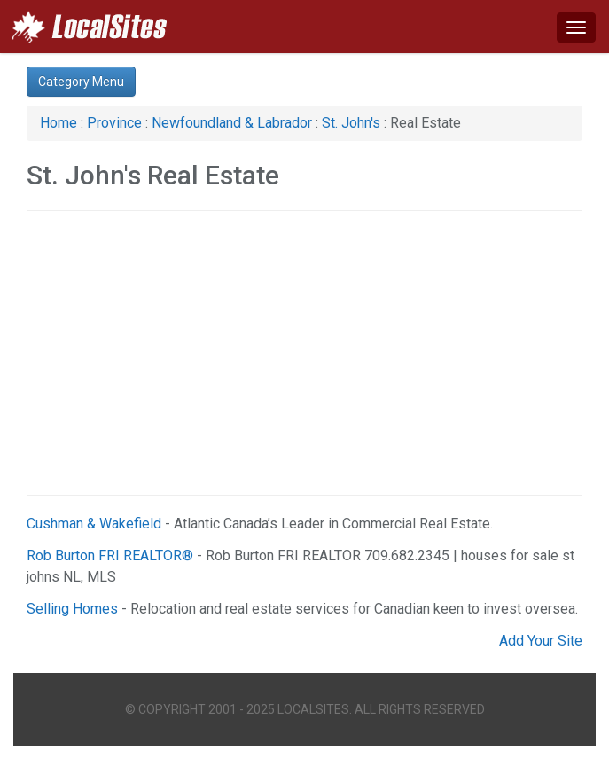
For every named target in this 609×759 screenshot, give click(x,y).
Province (114, 122)
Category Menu (81, 81)
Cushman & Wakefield (94, 523)
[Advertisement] (304, 353)
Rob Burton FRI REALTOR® (110, 555)
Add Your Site (540, 640)
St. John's (351, 122)
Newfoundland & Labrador (232, 122)
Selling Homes (72, 608)
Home (58, 122)
